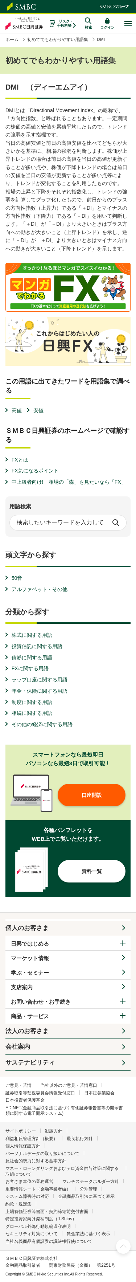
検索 (115, 522)
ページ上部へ (123, 1246)
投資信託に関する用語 (37, 646)
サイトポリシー (20, 1131)
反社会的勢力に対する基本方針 (35, 1160)
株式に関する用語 (32, 635)
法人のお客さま (27, 1031)
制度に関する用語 (32, 702)
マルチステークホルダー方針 (90, 1181)
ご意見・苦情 (18, 1085)
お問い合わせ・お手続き (41, 1002)
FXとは (20, 460)
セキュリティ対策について (31, 1233)
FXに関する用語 (30, 668)
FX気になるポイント (35, 471)
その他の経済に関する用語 (42, 724)
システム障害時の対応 (27, 1196)
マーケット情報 (30, 958)
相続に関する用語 (32, 713)
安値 (38, 410)
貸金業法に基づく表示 (88, 1233)
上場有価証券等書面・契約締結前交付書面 (46, 1211)
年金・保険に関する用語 (39, 691)
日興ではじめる (30, 944)
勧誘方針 (53, 1131)
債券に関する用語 (32, 657)
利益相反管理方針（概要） (31, 1138)
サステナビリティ (30, 1062)
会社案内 (17, 1046)
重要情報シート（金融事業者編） (38, 1189)
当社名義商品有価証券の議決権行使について (48, 1241)
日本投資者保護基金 (25, 1100)
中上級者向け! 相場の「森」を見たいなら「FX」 (69, 482)
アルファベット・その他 (39, 589)
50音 (17, 578)
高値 (17, 410)
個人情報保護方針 (22, 1145)
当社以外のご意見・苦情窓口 (69, 1085)
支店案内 (22, 987)
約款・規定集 (18, 1204)
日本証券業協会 (99, 1092)
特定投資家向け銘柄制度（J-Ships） (41, 1218)
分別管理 (88, 1189)
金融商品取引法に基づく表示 (86, 1196)
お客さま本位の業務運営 (29, 1181)
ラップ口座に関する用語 (39, 680)
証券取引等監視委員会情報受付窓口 (40, 1092)
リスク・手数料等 (65, 23)
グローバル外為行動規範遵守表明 (38, 1226)
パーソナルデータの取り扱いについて (42, 1153)
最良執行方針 (80, 1138)
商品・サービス (30, 1016)
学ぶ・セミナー (30, 973)
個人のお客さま (27, 928)
